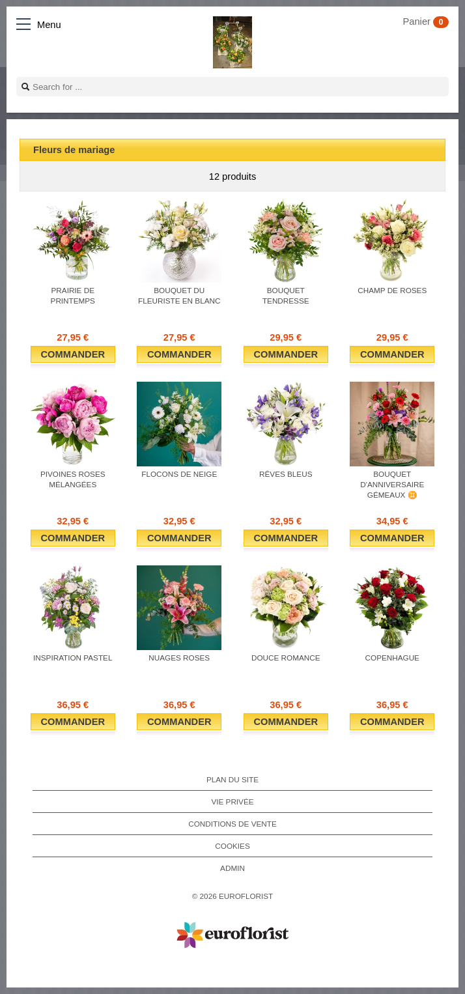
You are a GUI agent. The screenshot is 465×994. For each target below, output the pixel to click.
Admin (232, 868)
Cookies (232, 846)
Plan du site (232, 779)
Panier (426, 21)
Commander (72, 354)
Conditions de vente (232, 823)
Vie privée (232, 801)
